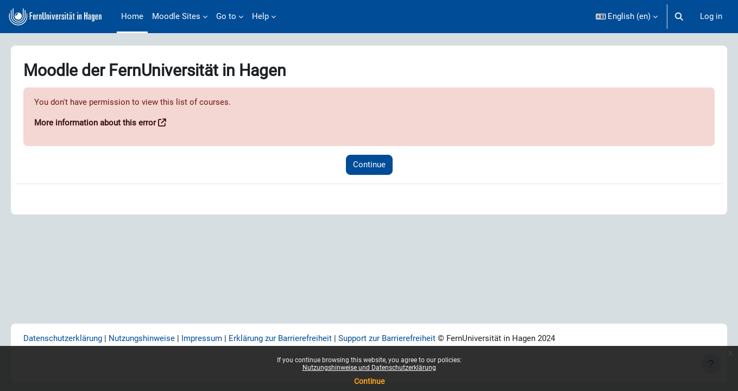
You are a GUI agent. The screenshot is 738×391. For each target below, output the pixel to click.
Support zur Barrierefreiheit (402, 338)
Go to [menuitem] (226, 16)
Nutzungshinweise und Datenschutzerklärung (369, 367)
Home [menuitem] (132, 16)
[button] (627, 16)
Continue (369, 381)
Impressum (217, 338)
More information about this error (110, 123)
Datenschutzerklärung (78, 338)
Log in (711, 16)
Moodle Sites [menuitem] (176, 16)
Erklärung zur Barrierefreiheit (295, 338)
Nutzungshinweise (157, 338)
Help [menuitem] (260, 16)
